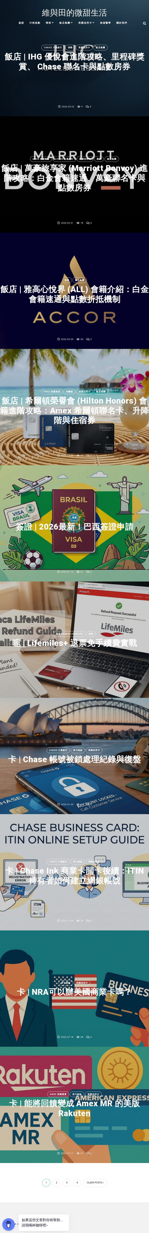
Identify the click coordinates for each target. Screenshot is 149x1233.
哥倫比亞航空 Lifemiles (69, 634)
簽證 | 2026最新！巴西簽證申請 (74, 527)
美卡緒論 (77, 750)
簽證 (21, 23)
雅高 (67, 280)
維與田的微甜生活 (74, 12)
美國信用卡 (85, 23)
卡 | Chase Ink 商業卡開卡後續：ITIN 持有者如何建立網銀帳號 (74, 875)
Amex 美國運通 (41, 159)
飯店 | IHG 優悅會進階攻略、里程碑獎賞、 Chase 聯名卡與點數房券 (75, 61)
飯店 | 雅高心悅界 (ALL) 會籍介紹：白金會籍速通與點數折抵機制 (74, 294)
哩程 (48, 23)
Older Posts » (95, 1182)
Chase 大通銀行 (53, 47)
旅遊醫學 (105, 23)
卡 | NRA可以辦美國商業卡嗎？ (74, 992)
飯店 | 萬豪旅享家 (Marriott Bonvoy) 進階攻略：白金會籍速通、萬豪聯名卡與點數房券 (74, 177)
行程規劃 (34, 23)
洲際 (70, 47)
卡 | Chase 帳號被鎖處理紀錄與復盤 (74, 759)
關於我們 (121, 23)
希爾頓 (69, 391)
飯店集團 (64, 23)
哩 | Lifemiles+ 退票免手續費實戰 (74, 643)
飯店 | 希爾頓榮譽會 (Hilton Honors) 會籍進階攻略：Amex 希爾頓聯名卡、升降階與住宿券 (74, 410)
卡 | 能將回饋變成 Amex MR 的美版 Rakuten (74, 1108)
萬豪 (99, 159)
